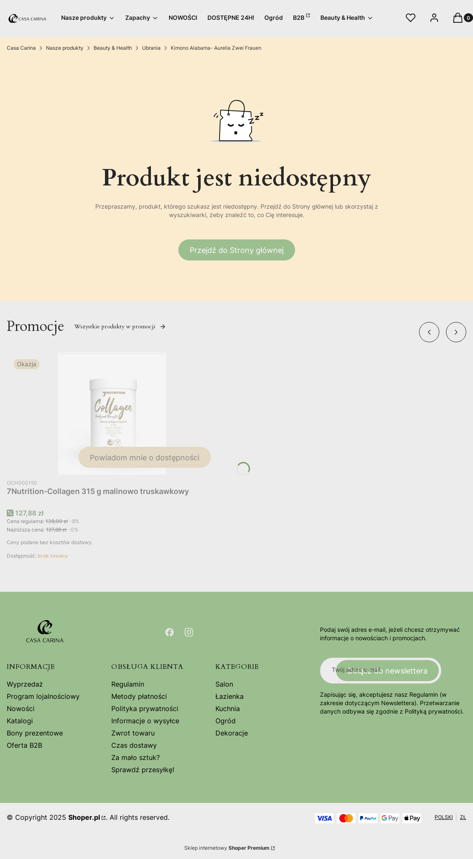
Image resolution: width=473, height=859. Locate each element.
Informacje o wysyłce (145, 721)
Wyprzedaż (25, 684)
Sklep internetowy (226, 848)
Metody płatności (139, 696)
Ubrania (151, 48)
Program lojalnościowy (43, 696)
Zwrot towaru (133, 733)
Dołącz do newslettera (387, 670)
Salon (224, 684)
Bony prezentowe (35, 733)
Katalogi (20, 721)
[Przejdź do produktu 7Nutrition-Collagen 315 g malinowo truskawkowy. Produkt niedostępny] (112, 413)
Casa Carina (21, 48)
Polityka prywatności (144, 708)
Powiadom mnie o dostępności (144, 457)
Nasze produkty (64, 48)
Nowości (21, 708)
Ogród (225, 721)
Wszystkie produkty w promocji (120, 326)
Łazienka (229, 696)
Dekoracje (231, 733)
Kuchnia (227, 708)
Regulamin (127, 684)
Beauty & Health (113, 48)
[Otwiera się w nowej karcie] (169, 632)
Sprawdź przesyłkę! (142, 769)
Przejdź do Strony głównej (237, 250)
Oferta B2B (24, 745)
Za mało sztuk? (135, 757)
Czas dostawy (134, 745)
